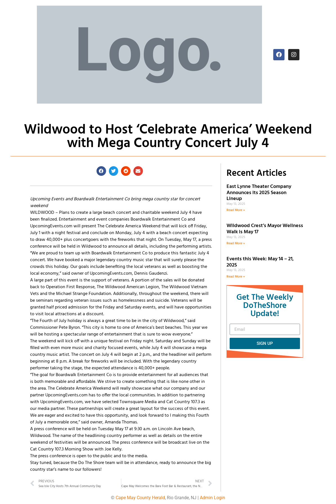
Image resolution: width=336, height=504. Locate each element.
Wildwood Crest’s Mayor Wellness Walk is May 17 (265, 229)
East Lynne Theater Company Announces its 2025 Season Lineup (259, 193)
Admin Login (212, 497)
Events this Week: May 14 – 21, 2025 (260, 262)
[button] (101, 171)
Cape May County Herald (140, 497)
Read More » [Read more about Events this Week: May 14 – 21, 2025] (236, 276)
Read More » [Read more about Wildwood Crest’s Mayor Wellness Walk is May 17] (236, 243)
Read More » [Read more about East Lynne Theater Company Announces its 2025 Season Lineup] (236, 210)
